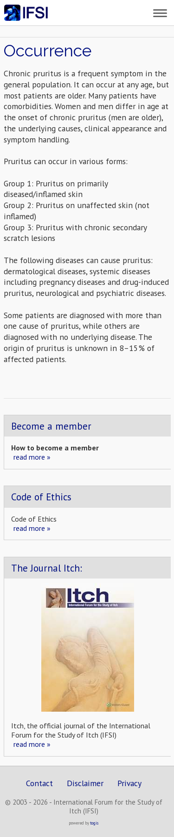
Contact (39, 783)
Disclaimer (85, 783)
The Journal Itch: (46, 567)
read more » (32, 457)
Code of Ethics (41, 496)
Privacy (129, 783)
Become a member (51, 425)
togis (94, 822)
